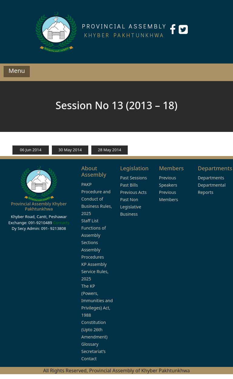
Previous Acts (133, 192)
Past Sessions (133, 178)
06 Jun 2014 (31, 149)
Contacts (61, 222)
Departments (211, 178)
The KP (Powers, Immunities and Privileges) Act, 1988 (97, 300)
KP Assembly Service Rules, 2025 (95, 271)
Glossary (89, 344)
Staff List (90, 221)
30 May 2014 (70, 149)
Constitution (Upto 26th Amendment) (94, 329)
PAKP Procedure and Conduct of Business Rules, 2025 (96, 198)
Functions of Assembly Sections (93, 235)
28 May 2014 (109, 149)
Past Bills (129, 185)
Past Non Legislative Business (130, 207)
